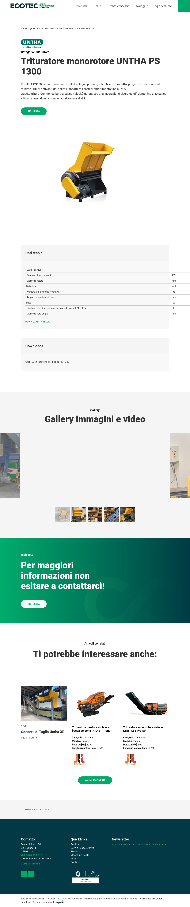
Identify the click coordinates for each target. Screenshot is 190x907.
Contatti (75, 862)
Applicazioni (163, 6)
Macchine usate (80, 855)
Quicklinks (79, 839)
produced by (53, 902)
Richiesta (34, 111)
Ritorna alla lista (35, 809)
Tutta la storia (29, 737)
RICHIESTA (34, 604)
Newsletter (120, 839)
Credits (69, 899)
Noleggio (142, 6)
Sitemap (37, 902)
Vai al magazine (95, 780)
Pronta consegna (119, 6)
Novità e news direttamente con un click (139, 844)
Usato (97, 6)
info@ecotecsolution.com (36, 858)
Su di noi (76, 844)
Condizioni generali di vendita (121, 899)
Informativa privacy (94, 899)
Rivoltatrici (50, 28)
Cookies (78, 899)
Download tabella (39, 321)
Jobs (73, 858)
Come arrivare (30, 863)
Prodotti (81, 6)
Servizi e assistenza (82, 848)
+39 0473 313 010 (31, 855)
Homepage (26, 28)
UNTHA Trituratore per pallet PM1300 (47, 361)
